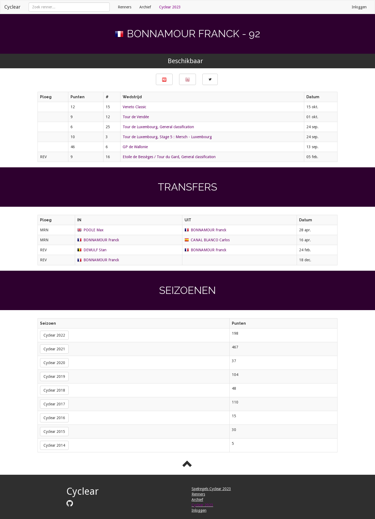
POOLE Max (93, 230)
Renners (124, 7)
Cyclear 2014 (54, 445)
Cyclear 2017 (54, 404)
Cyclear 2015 (54, 431)
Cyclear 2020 (54, 363)
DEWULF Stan (94, 250)
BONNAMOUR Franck (208, 230)
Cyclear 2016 (54, 418)
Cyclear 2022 (54, 335)
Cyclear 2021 (54, 349)
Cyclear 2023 (170, 7)
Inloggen (359, 7)
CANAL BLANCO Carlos (210, 240)
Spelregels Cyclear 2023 (211, 489)
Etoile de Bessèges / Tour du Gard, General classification (169, 157)
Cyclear (12, 7)
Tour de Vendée (136, 117)
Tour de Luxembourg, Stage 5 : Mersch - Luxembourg (167, 137)
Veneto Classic (134, 107)
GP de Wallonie (135, 147)
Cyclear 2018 (54, 390)
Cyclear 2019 (54, 376)
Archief (145, 7)
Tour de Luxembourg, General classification (158, 127)
